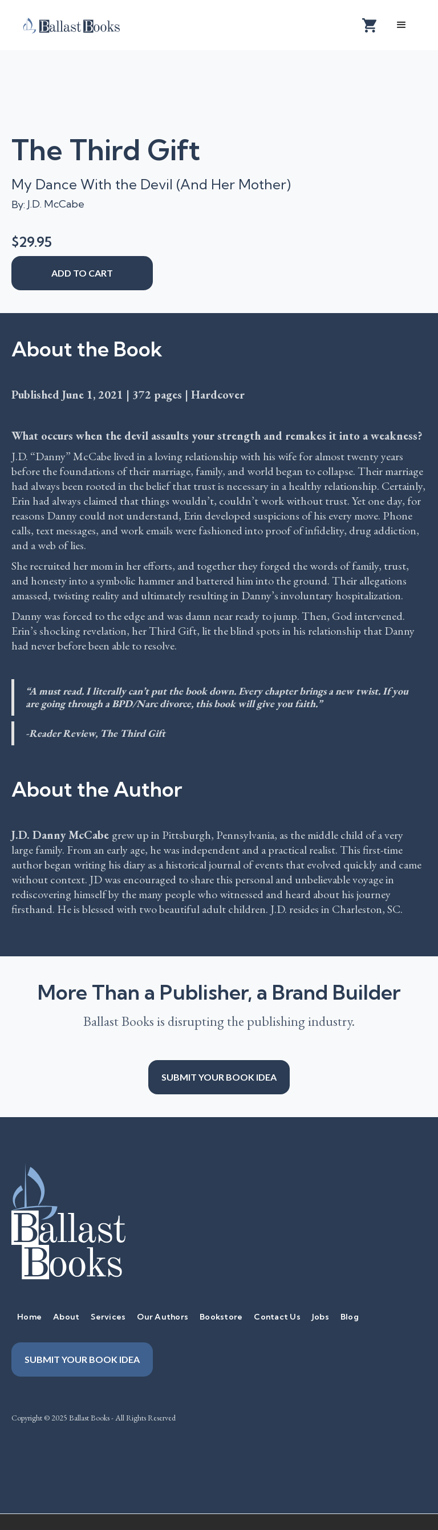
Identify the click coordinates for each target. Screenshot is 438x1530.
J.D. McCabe (55, 203)
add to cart (82, 272)
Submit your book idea (219, 1077)
